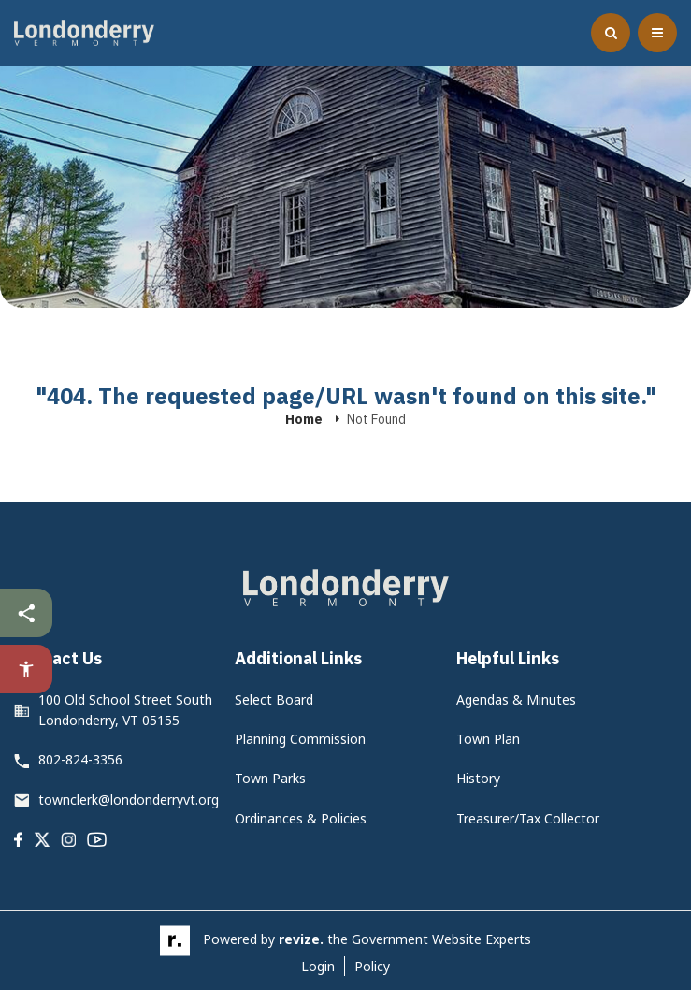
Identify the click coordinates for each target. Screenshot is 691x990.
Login (318, 966)
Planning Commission (300, 739)
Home (304, 419)
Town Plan (488, 739)
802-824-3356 (80, 759)
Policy (372, 966)
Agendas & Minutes (516, 699)
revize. (301, 940)
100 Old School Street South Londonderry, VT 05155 (125, 710)
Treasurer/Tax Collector (527, 818)
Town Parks (270, 778)
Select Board (274, 699)
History (478, 778)
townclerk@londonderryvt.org (128, 799)
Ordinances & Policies (301, 818)
